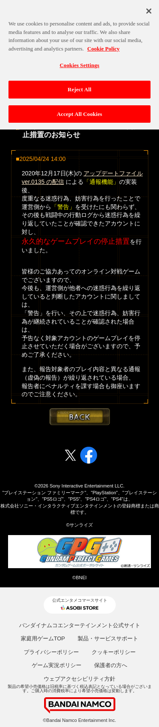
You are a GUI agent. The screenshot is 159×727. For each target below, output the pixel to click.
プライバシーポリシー (51, 652)
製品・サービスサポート (108, 638)
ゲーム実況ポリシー (56, 665)
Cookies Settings (79, 61)
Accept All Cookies (79, 110)
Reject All (80, 85)
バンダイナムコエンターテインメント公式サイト (79, 625)
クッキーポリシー (114, 652)
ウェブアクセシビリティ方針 (79, 679)
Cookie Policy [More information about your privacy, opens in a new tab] (103, 44)
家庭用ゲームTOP (43, 638)
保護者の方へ (110, 665)
